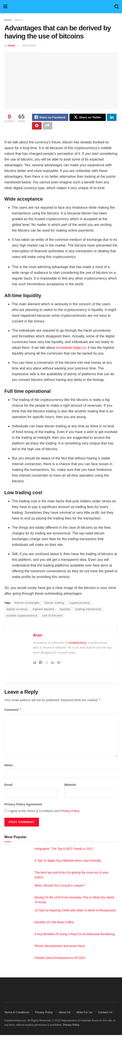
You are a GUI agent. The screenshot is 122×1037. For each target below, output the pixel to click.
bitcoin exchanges (27, 604)
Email (8, 786)
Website (70, 786)
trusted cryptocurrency (22, 617)
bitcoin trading (54, 604)
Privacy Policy (69, 812)
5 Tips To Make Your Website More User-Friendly (68, 862)
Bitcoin (19, 20)
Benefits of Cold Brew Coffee (54, 924)
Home (7, 20)
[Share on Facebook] (50, 118)
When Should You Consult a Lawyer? (60, 887)
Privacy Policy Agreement (23, 806)
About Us (64, 1014)
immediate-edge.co (71, 349)
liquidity (65, 611)
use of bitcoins (52, 617)
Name (8, 767)
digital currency (17, 611)
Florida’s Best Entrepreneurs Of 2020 (60, 959)
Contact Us (105, 1014)
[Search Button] (116, 6)
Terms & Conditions (16, 1014)
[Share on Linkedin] (112, 118)
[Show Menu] (5, 6)
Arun (11, 45)
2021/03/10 (29, 45)
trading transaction (88, 611)
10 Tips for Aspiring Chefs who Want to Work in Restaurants (75, 912)
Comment (12, 711)
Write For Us (84, 1014)
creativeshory (77, 644)
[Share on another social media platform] (47, 127)
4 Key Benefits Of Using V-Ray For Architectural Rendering (75, 936)
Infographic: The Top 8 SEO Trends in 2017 (64, 850)
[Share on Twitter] (87, 118)
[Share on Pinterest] (37, 127)
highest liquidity (44, 611)
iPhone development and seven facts (60, 947)
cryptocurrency (79, 604)
